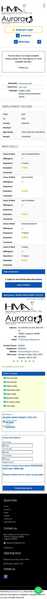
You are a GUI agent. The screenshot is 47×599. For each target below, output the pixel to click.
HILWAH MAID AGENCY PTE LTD (29, 295)
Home (6, 506)
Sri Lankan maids (13, 402)
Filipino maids (11, 386)
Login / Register (23, 285)
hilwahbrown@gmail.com (30, 340)
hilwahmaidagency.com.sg (28, 352)
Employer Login (22, 29)
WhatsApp (21, 42)
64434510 (23, 35)
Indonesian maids (13, 390)
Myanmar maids (12, 398)
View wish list (11, 382)
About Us (7, 509)
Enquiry (7, 516)
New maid (23, 87)
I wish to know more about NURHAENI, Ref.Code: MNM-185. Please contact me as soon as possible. (23, 473)
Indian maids (11, 394)
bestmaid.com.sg (16, 592)
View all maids (11, 378)
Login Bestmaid (9, 522)
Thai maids (10, 406)
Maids (6, 512)
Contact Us (8, 519)
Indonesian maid (25, 84)
